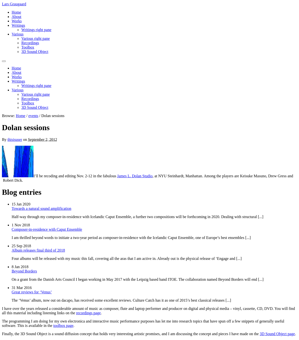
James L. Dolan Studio (135, 176)
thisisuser (15, 139)
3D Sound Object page (277, 334)
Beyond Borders (24, 271)
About (16, 17)
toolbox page (63, 325)
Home (16, 12)
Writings (18, 25)
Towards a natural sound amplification (41, 208)
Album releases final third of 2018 (38, 250)
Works (17, 21)
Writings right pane (36, 30)
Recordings (30, 43)
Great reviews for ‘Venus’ (32, 292)
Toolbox (27, 47)
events (33, 116)
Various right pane (35, 38)
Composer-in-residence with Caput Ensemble (47, 229)
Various (18, 34)
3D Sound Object (34, 52)
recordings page (88, 313)
